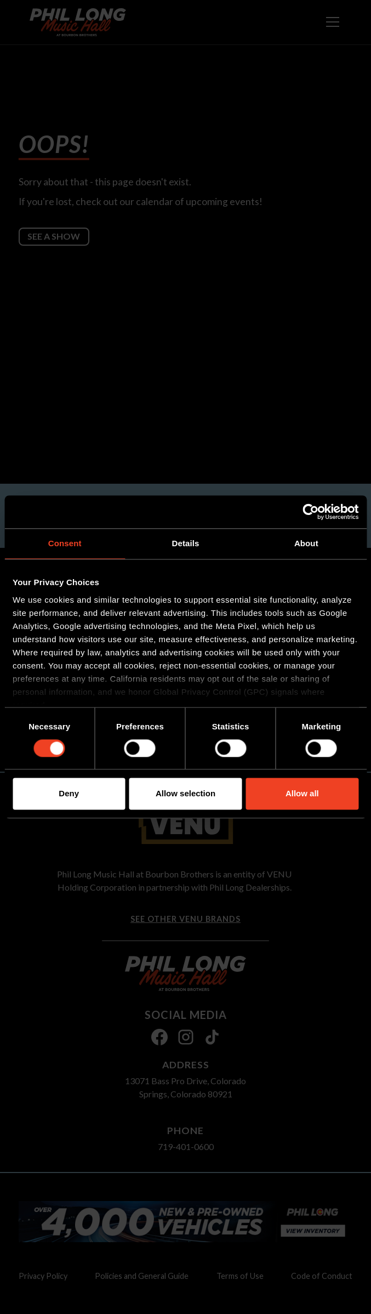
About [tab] (306, 543)
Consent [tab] (65, 543)
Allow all (302, 793)
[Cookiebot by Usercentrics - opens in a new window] (310, 511)
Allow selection (185, 793)
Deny (69, 793)
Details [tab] (185, 543)
